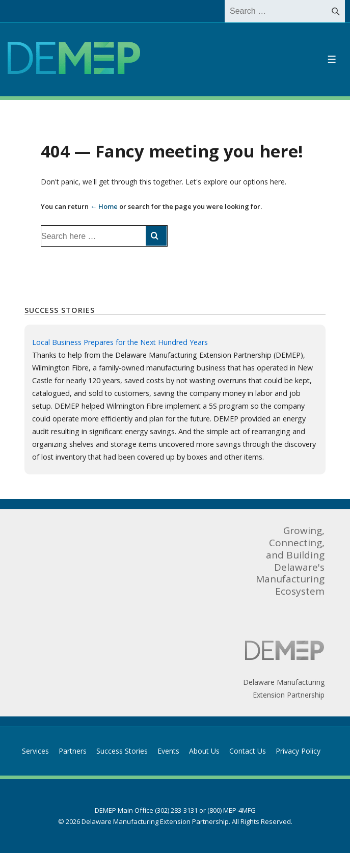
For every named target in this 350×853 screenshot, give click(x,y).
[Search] (336, 11)
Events (168, 751)
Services (35, 751)
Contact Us (247, 751)
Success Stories (122, 751)
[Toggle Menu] (332, 59)
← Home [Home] (104, 206)
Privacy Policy (298, 751)
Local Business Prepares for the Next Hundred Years (120, 342)
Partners (73, 751)
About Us (204, 751)
